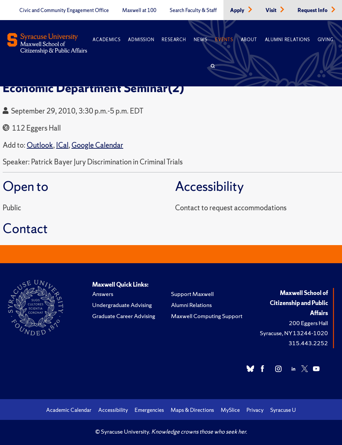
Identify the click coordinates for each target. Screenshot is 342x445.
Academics (106, 40)
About (249, 40)
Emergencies (149, 410)
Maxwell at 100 (139, 10)
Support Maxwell (192, 294)
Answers (102, 294)
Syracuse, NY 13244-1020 (294, 333)
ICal (62, 145)
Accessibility (113, 410)
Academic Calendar (69, 410)
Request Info (313, 10)
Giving (325, 40)
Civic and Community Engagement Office (64, 10)
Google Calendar (97, 145)
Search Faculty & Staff (193, 10)
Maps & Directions (192, 410)
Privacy (255, 410)
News (200, 40)
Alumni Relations (287, 40)
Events (224, 40)
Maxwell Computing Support (206, 316)
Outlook (40, 145)
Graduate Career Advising (123, 316)
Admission (141, 40)
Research (174, 40)
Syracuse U (283, 410)
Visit (272, 10)
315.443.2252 (308, 343)
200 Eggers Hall (308, 323)
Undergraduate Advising (122, 305)
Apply (237, 10)
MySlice (230, 410)
